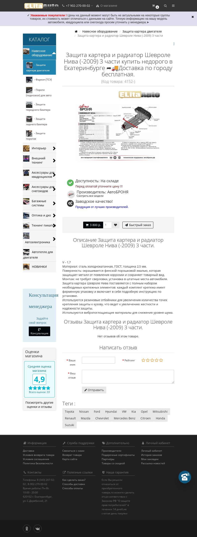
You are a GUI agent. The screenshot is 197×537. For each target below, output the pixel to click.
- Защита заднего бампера (36, 121)
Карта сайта (69, 459)
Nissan (84, 411)
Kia (133, 411)
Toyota (69, 411)
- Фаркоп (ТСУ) (39, 80)
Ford (97, 411)
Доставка (28, 450)
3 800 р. (93, 225)
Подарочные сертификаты (118, 455)
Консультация (39, 331)
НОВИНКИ (35, 267)
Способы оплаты (72, 488)
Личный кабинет (151, 450)
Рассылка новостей (153, 463)
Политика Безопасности (38, 463)
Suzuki (69, 425)
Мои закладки (150, 459)
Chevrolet (102, 418)
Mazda (85, 418)
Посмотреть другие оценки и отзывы (39, 404)
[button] (155, 6)
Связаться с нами (73, 450)
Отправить (94, 390)
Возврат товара (72, 455)
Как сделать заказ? (73, 480)
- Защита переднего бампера (38, 106)
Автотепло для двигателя (38, 254)
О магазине (106, 6)
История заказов (151, 455)
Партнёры (108, 459)
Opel (144, 411)
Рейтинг (130, 360)
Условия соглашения (36, 459)
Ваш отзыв (72, 375)
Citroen (146, 418)
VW (124, 411)
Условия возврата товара (38, 455)
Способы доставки (73, 484)
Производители (111, 450)
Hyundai (111, 411)
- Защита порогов (35, 135)
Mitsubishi (160, 411)
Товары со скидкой (113, 463)
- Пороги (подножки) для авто (38, 92)
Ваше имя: (72, 362)
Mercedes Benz (124, 418)
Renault (70, 418)
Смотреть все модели (90, 195)
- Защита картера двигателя (38, 67)
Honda (160, 418)
